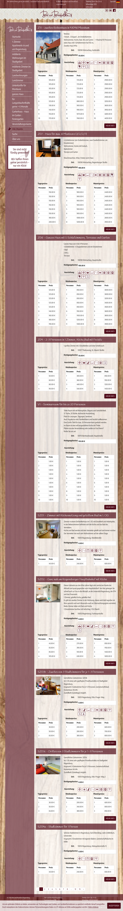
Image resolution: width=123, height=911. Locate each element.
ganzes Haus (18, 94)
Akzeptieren (114, 905)
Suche (14, 133)
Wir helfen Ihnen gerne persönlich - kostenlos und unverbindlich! (28, 1)
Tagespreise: (42, 71)
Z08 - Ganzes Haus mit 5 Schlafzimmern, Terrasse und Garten (74, 238)
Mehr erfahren (93, 907)
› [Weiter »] (83, 889)
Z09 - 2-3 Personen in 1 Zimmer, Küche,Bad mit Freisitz (70, 340)
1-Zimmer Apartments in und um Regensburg (20, 45)
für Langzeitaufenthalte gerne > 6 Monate (21, 103)
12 (75, 889)
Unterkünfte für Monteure (19, 87)
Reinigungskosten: (70, 55)
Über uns (16, 138)
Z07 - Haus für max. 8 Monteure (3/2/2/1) (62, 134)
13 (79, 889)
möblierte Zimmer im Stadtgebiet (21, 68)
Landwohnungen (20, 75)
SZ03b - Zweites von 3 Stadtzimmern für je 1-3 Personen (71, 672)
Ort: (72, 50)
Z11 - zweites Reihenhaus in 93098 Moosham (63, 28)
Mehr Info (110, 126)
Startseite (16, 36)
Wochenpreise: (71, 71)
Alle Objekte (17, 128)
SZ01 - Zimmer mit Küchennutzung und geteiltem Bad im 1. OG (73, 515)
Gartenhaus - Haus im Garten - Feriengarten (20, 115)
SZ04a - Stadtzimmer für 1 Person (58, 827)
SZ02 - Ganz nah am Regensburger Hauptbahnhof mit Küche (72, 579)
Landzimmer (17, 80)
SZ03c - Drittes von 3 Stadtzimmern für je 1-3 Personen (70, 751)
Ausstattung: (69, 62)
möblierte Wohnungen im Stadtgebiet (19, 58)
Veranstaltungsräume (21, 123)
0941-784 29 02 (97, 1)
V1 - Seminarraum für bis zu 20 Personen (61, 404)
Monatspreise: (98, 71)
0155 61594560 (93, 900)
